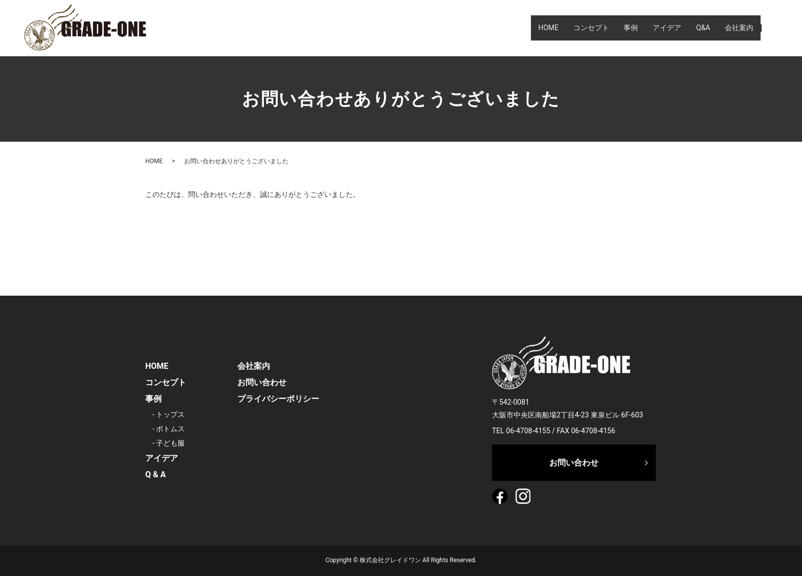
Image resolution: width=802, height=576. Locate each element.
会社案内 (738, 28)
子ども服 (170, 443)
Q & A (155, 474)
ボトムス (170, 429)
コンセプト (577, 28)
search (773, 28)
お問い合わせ (261, 382)
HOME (532, 28)
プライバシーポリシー (278, 399)
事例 (619, 28)
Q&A (699, 28)
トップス (170, 414)
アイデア (660, 28)
